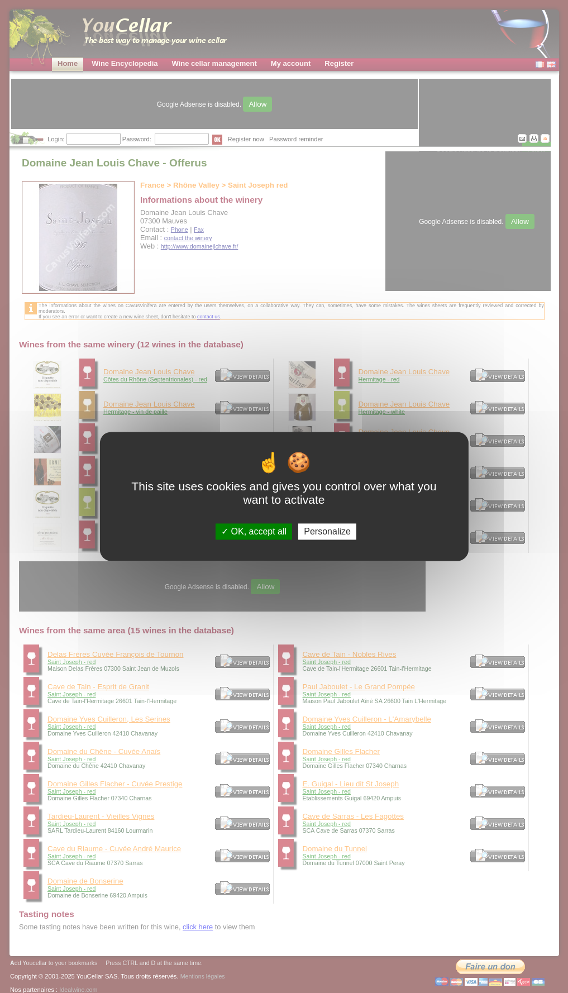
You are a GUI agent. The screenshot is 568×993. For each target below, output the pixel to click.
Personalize (327, 531)
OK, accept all (254, 531)
